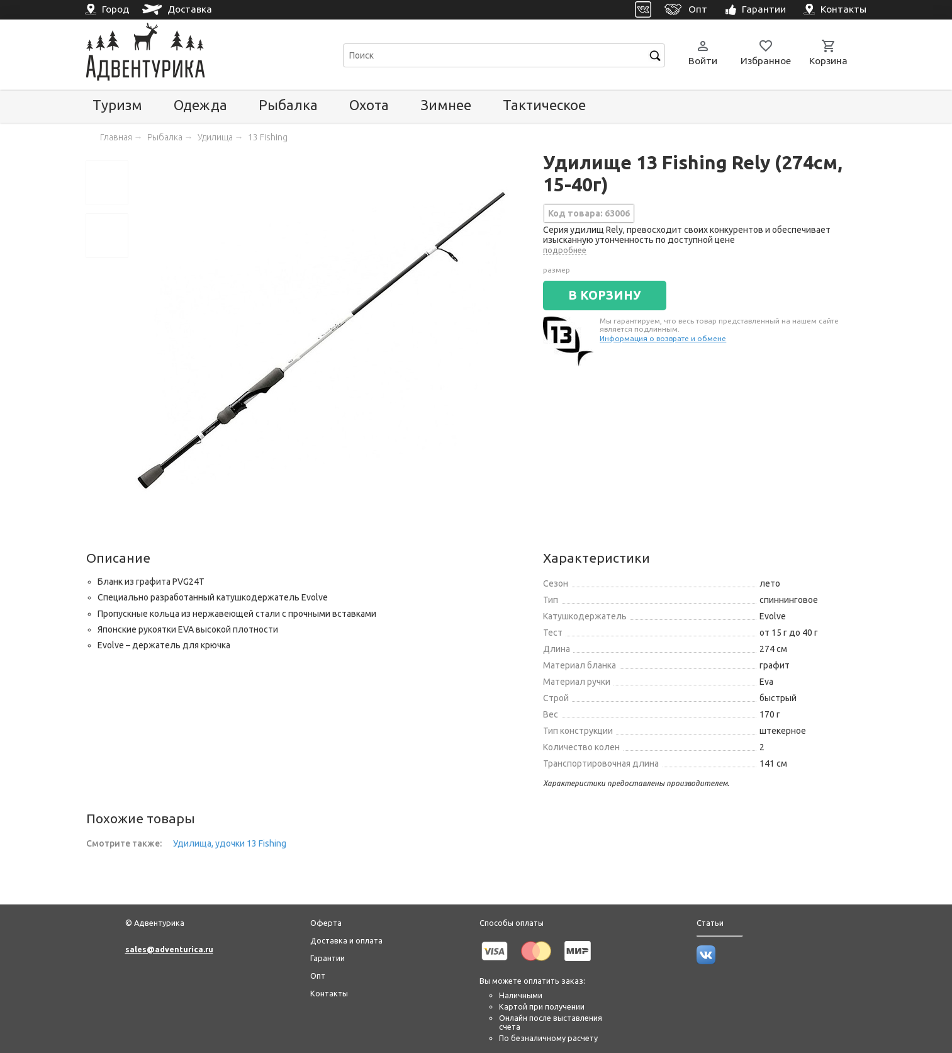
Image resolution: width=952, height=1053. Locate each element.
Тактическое (544, 105)
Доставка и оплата (346, 940)
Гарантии (327, 958)
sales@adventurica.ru (169, 949)
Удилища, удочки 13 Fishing (229, 843)
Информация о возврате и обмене (663, 338)
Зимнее (445, 105)
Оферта (326, 922)
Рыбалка (288, 105)
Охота (369, 105)
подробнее (564, 249)
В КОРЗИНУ (604, 295)
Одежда (200, 105)
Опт (317, 975)
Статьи (710, 922)
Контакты (329, 993)
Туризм (117, 105)
